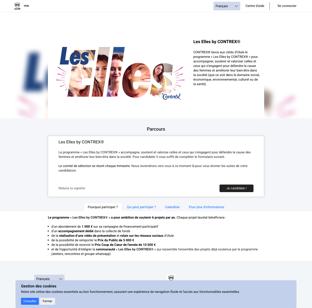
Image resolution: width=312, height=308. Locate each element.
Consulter (29, 301)
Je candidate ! (236, 188)
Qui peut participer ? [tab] (141, 207)
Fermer (47, 301)
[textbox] (156, 161)
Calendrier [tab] (172, 207)
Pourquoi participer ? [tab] (103, 207)
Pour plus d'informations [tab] (206, 207)
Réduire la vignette (71, 188)
